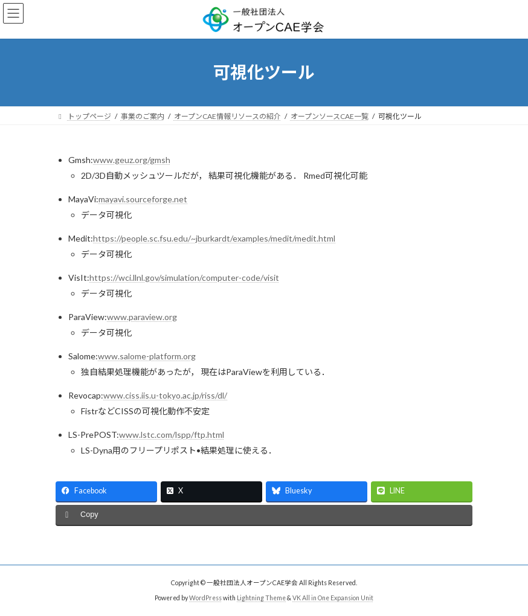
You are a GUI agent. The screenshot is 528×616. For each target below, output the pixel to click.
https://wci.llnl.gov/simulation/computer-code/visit (184, 277)
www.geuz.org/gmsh (131, 160)
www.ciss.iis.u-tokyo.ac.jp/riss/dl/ (165, 395)
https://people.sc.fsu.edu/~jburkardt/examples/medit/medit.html (214, 238)
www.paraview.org (142, 317)
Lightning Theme (261, 597)
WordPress (205, 597)
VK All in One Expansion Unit (332, 597)
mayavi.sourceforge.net (142, 199)
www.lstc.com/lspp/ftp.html (171, 434)
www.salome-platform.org (147, 356)
